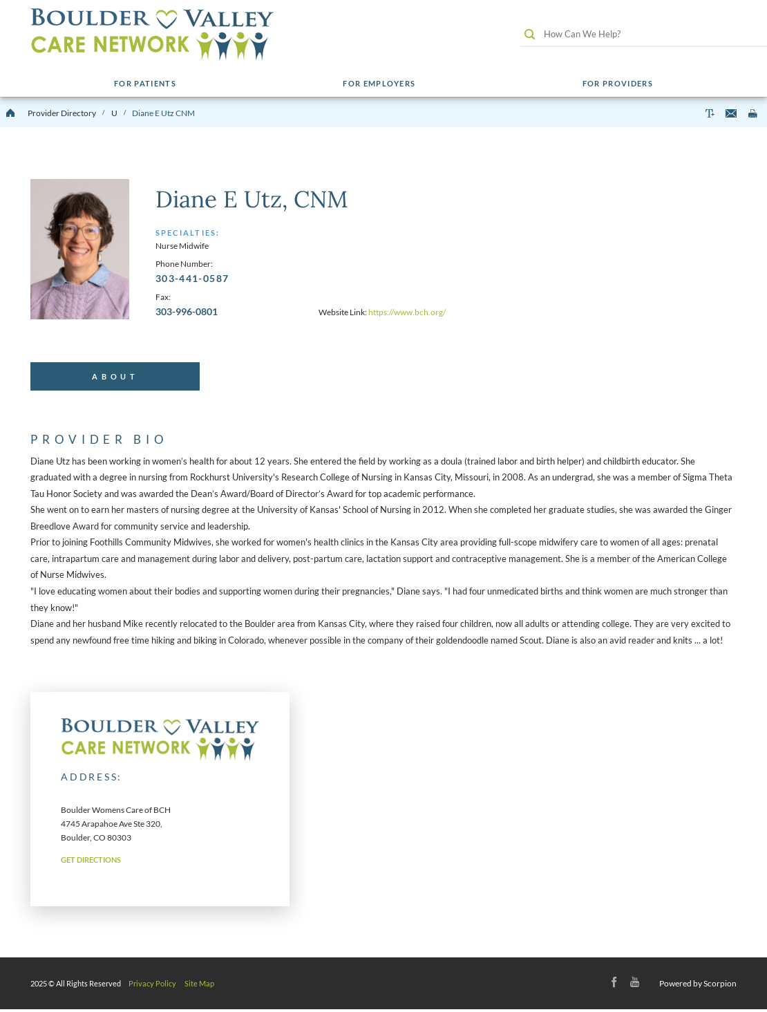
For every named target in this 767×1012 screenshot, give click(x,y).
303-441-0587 (192, 278)
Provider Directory (62, 113)
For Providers (617, 84)
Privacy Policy (152, 986)
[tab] (115, 377)
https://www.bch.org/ (407, 312)
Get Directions (91, 863)
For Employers (378, 84)
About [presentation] (115, 378)
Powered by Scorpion (698, 986)
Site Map (199, 986)
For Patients (145, 84)
